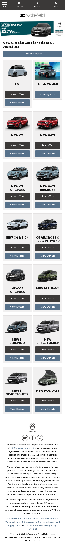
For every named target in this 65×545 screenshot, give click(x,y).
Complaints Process (32, 525)
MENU (4, 5)
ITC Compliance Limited (22, 448)
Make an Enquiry (32, 53)
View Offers (17, 94)
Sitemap (33, 529)
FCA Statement (14, 518)
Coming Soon (47, 94)
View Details (17, 102)
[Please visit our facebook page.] (32, 438)
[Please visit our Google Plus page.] (40, 438)
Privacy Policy (50, 525)
